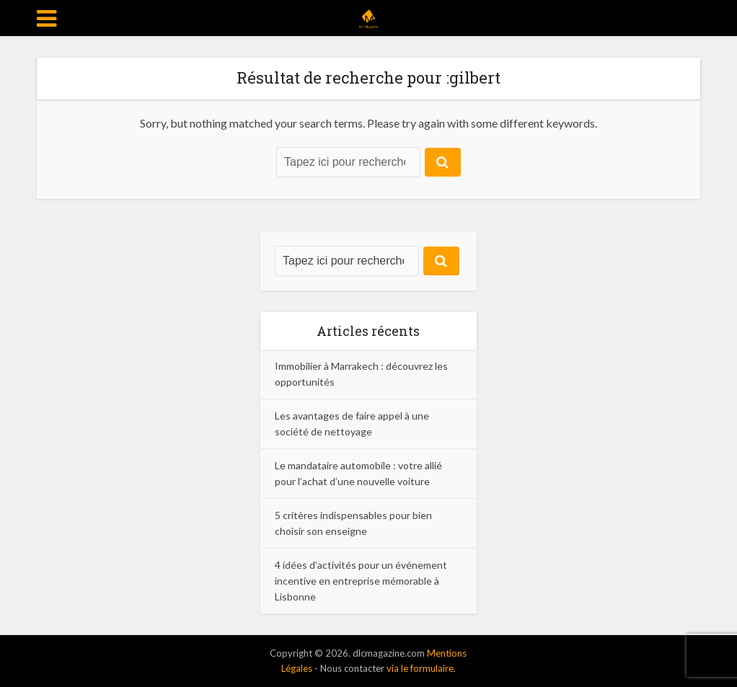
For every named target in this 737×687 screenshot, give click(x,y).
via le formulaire (420, 668)
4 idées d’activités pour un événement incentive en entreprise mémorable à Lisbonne (361, 581)
